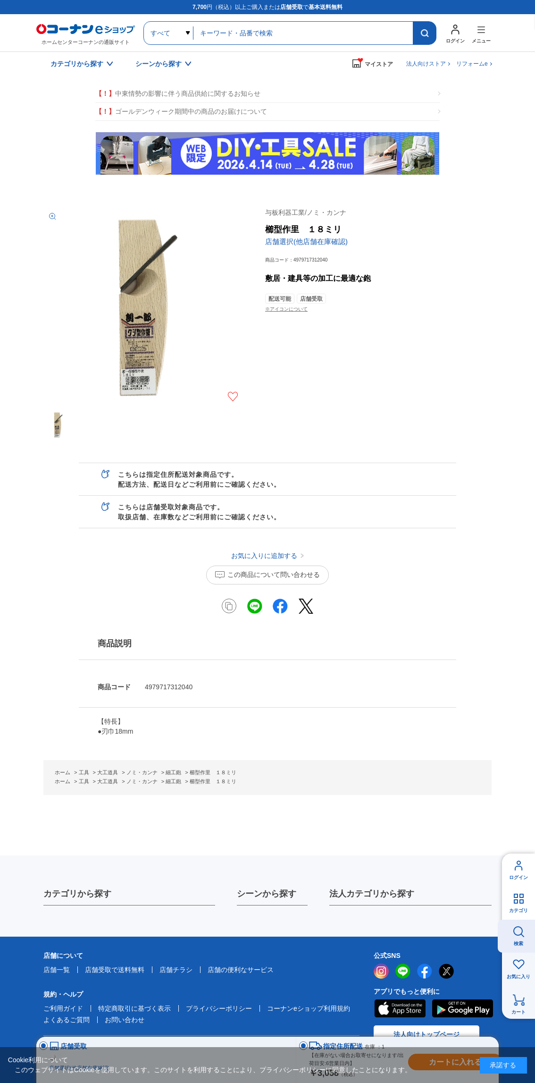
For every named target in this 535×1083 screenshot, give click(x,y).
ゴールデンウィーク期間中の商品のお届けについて (181, 112)
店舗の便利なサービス (241, 969)
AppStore (400, 1008)
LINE (402, 971)
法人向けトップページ (426, 1034)
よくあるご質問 (66, 1019)
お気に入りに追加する (233, 396)
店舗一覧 (56, 969)
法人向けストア (426, 64)
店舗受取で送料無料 (114, 969)
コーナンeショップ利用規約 (308, 1008)
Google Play (462, 1008)
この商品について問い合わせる (273, 574)
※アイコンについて (286, 309)
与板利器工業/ (305, 212)
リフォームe (472, 64)
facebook (424, 971)
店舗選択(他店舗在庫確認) (306, 241)
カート (518, 1012)
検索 (518, 943)
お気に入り (518, 976)
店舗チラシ (175, 969)
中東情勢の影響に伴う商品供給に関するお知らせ (177, 94)
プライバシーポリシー (219, 1008)
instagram (381, 971)
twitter (446, 971)
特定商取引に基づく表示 (134, 1008)
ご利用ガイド (63, 1008)
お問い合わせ (124, 1019)
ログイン (518, 877)
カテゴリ (518, 910)
